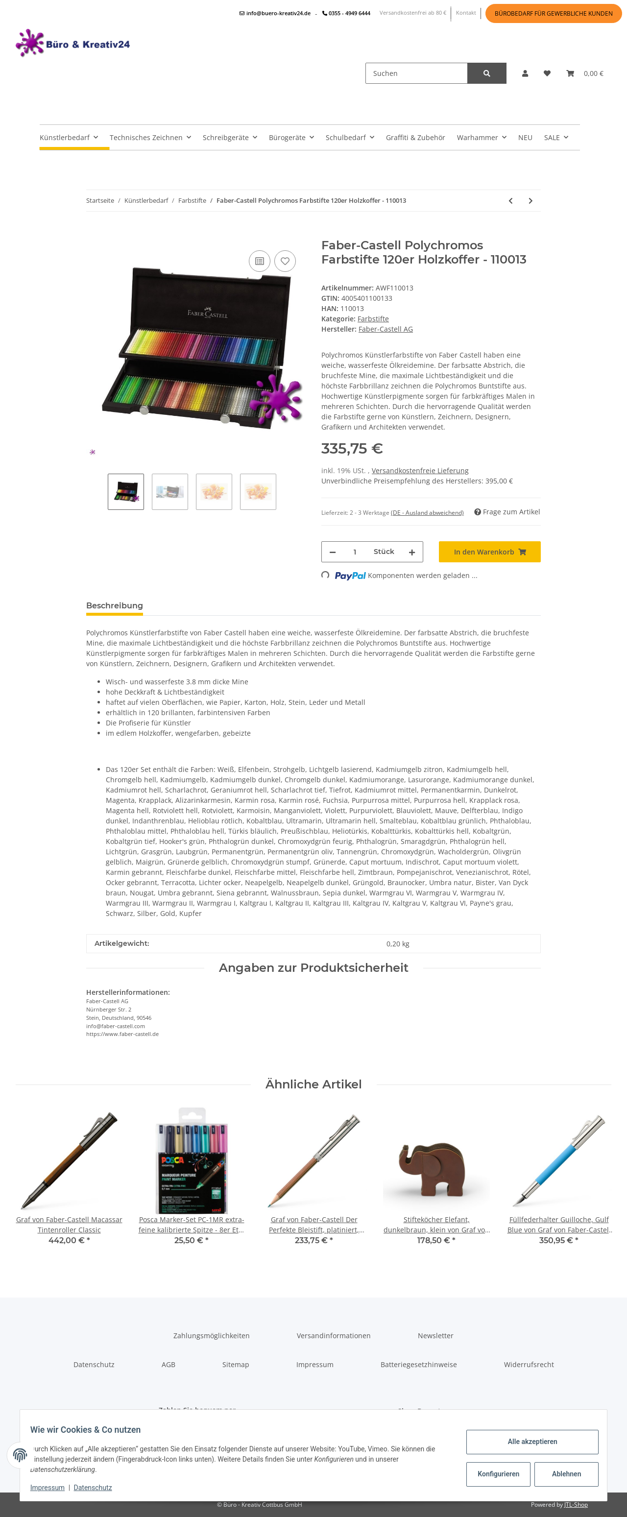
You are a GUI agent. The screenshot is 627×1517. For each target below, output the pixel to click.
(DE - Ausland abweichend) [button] (427, 512)
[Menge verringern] (332, 552)
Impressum (315, 1364)
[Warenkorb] (584, 73)
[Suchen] (416, 73)
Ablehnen (561, 1474)
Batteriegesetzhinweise (419, 1364)
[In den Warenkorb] (94, 233)
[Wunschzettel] (547, 73)
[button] (525, 73)
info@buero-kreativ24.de (275, 13)
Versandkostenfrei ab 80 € (413, 12)
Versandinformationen (334, 1335)
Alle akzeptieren (527, 1441)
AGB (168, 1364)
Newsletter (436, 1335)
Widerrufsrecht (529, 1364)
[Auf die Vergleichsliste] (259, 261)
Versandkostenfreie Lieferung (420, 470)
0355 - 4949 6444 (346, 13)
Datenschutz (94, 1364)
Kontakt (466, 12)
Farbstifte (373, 318)
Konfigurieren (494, 1474)
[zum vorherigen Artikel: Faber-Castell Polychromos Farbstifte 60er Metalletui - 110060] (511, 200)
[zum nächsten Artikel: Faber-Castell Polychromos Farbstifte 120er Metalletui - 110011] (531, 200)
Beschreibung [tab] (114, 605)
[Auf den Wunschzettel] (285, 261)
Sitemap (235, 1364)
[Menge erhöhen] (412, 552)
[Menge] (355, 552)
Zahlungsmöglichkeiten (211, 1335)
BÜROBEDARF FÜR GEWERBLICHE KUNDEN (554, 13)
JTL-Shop (576, 1504)
